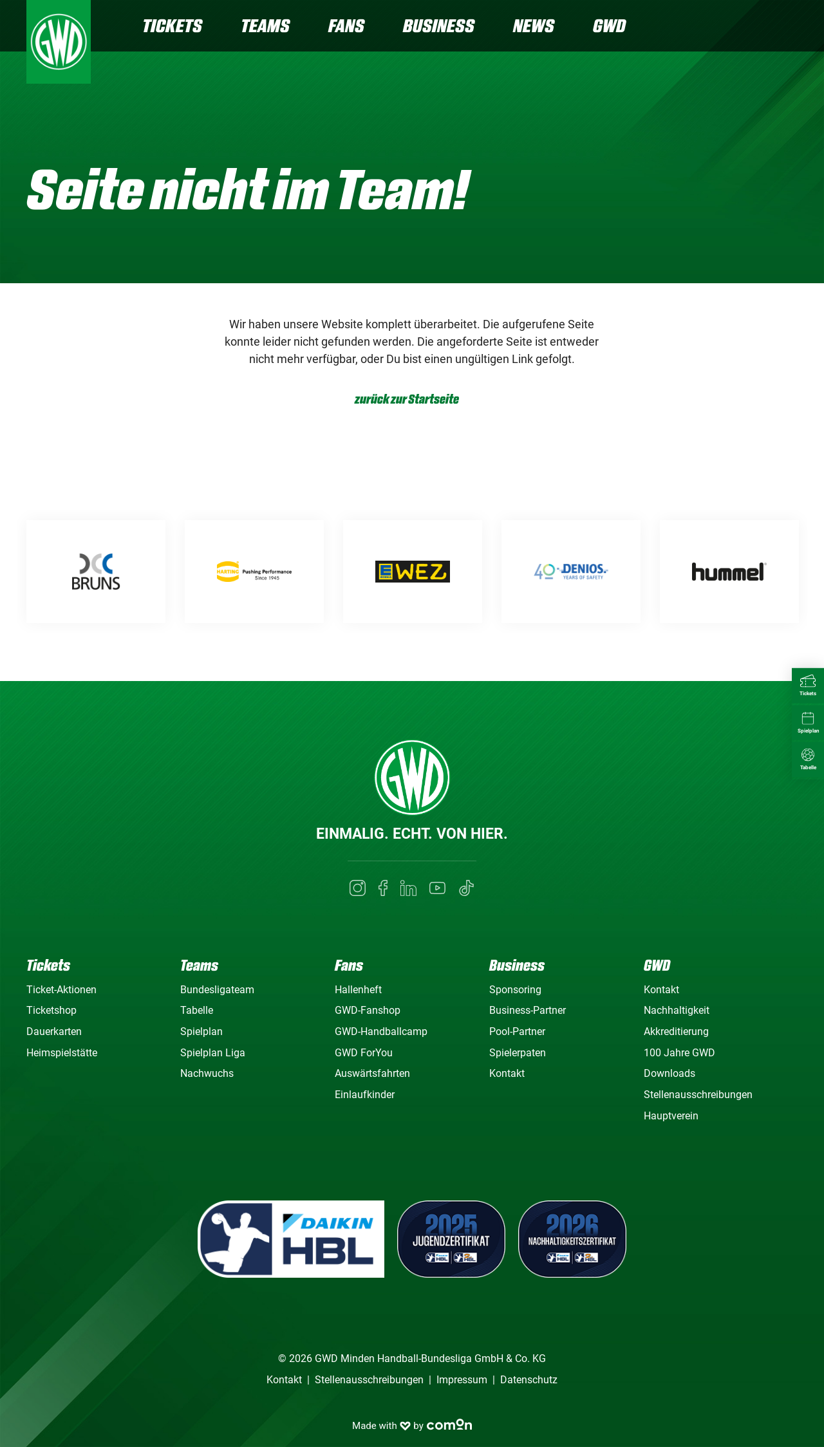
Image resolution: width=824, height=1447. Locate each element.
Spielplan (201, 1031)
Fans (346, 25)
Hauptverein (671, 1116)
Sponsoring (515, 990)
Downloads (669, 1073)
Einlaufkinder (365, 1094)
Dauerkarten (54, 1031)
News (533, 25)
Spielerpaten (517, 1053)
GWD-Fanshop (367, 1010)
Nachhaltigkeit (676, 1010)
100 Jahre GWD (679, 1053)
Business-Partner (527, 1010)
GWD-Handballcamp (381, 1031)
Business (438, 25)
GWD (609, 25)
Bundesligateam (217, 990)
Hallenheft (358, 990)
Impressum (461, 1380)
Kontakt (507, 1073)
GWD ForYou (364, 1053)
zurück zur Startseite (407, 399)
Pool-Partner (517, 1031)
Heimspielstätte (61, 1053)
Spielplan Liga (212, 1053)
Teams (265, 25)
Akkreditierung (676, 1031)
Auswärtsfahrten (372, 1073)
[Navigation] (787, 27)
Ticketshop (51, 1010)
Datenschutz (528, 1380)
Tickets (172, 25)
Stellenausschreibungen (698, 1094)
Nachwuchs (207, 1073)
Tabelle (196, 1010)
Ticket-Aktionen (61, 990)
